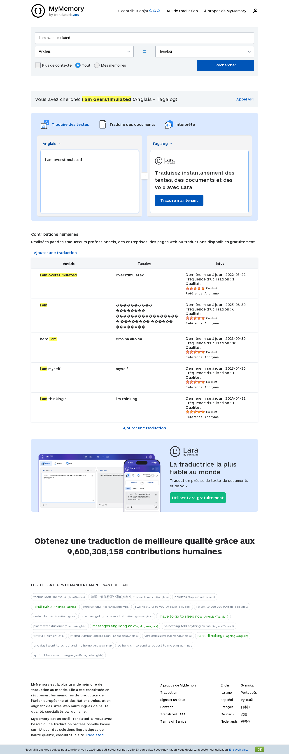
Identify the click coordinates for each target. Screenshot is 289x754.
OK (260, 749)
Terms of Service (173, 721)
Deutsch (227, 714)
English (226, 685)
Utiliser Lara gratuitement (198, 497)
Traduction (168, 692)
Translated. (95, 735)
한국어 (245, 721)
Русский (247, 700)
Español (227, 700)
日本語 (245, 707)
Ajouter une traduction (55, 252)
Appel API (245, 99)
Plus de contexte (53, 65)
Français (227, 707)
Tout (83, 65)
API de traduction (182, 11)
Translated (172, 714)
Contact (166, 707)
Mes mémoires (110, 65)
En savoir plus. (238, 749)
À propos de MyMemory (225, 11)
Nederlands (229, 721)
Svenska (247, 685)
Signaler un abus (172, 700)
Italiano (226, 692)
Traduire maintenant (179, 200)
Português (249, 692)
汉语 (244, 714)
